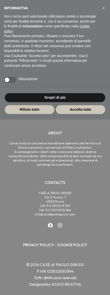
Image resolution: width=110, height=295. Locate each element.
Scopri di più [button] (55, 97)
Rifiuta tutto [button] (29, 109)
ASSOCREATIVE (66, 284)
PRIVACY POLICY (38, 244)
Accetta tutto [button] (80, 109)
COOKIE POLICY (72, 244)
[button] (103, 8)
